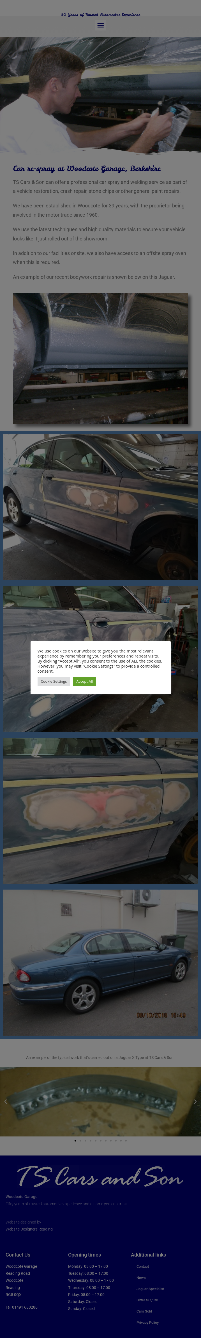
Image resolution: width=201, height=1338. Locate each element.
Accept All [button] (84, 681)
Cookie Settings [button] (54, 681)
